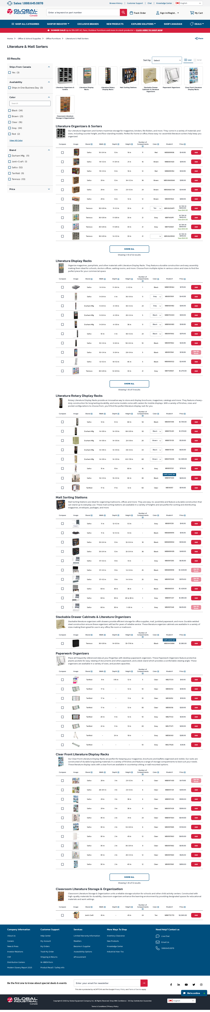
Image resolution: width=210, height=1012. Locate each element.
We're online (194, 993)
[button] (188, 3)
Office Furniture (53, 38)
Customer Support (135, 3)
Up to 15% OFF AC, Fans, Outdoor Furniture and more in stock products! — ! (107, 30)
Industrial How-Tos (115, 951)
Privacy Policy (120, 989)
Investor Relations (15, 951)
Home (10, 38)
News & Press (12, 946)
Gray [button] (155, 296)
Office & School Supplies (29, 38)
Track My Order (47, 951)
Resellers (77, 941)
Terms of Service (135, 989)
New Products (113, 941)
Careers (10, 941)
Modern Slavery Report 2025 (19, 967)
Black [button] (155, 315)
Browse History (116, 3)
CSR (9, 956)
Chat (150, 3)
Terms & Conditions (99, 1006)
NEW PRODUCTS (115, 24)
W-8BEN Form (46, 962)
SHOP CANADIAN (173, 24)
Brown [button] (155, 440)
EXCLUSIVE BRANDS (88, 24)
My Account (45, 941)
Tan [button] (154, 208)
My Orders (44, 946)
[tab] (188, 60)
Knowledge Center (164, 3)
